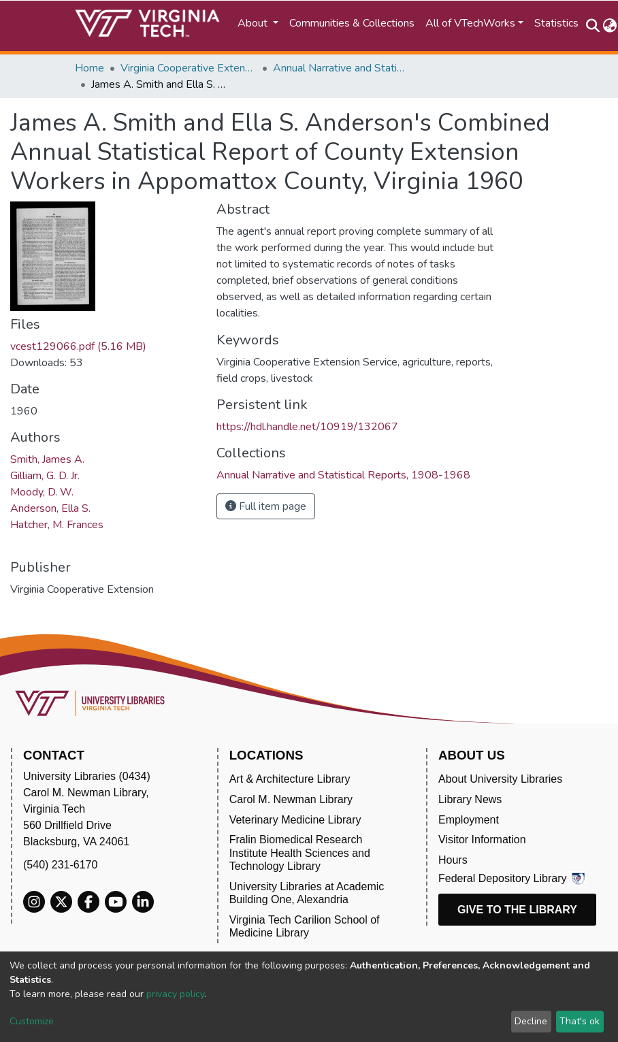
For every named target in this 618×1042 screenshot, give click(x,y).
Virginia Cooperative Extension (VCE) (188, 68)
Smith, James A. (47, 459)
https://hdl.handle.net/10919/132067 (307, 426)
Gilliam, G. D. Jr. (45, 475)
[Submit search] (592, 26)
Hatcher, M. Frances (56, 524)
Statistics (556, 23)
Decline (531, 1021)
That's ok (579, 1021)
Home (89, 68)
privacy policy (175, 994)
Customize (32, 1021)
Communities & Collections (351, 23)
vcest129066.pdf (78, 346)
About (254, 23)
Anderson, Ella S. (50, 508)
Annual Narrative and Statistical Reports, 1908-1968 (341, 68)
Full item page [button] (265, 506)
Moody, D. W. (42, 492)
